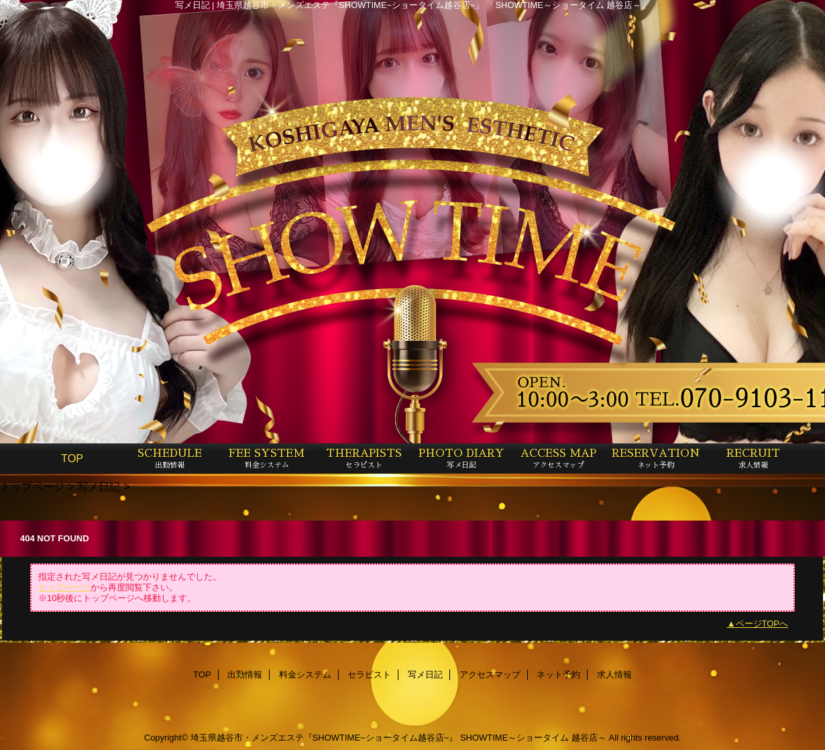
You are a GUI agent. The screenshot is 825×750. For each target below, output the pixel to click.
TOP (72, 458)
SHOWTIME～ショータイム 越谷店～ (533, 738)
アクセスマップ (489, 674)
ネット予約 (558, 674)
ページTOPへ (762, 624)
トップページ (32, 486)
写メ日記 (98, 486)
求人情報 (614, 674)
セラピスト (369, 674)
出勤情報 (244, 674)
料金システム (305, 674)
